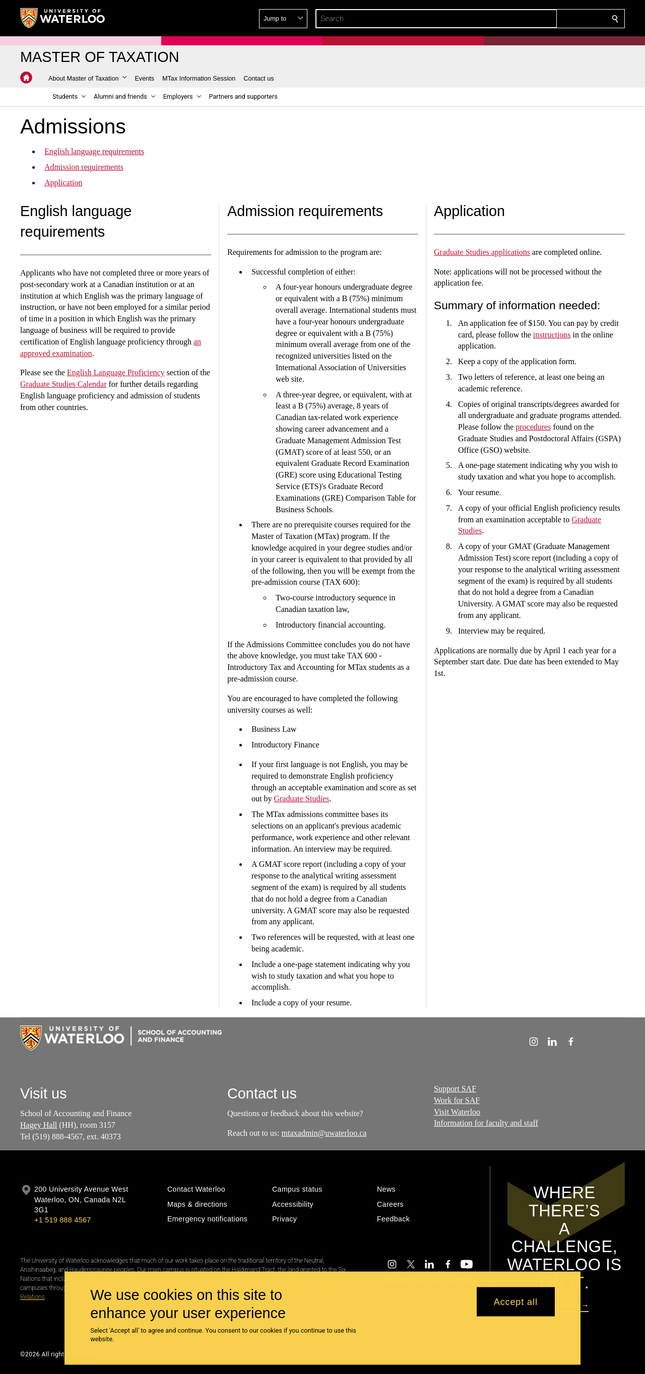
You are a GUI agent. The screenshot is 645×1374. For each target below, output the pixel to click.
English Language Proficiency (116, 373)
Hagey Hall (38, 1125)
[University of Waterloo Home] (63, 18)
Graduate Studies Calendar (63, 384)
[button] (542, 19)
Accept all (516, 1301)
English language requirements (94, 151)
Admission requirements (83, 167)
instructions (552, 334)
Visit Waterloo (457, 1112)
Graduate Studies (301, 799)
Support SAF (455, 1088)
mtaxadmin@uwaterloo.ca (323, 1133)
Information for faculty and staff (486, 1123)
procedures (533, 427)
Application (63, 182)
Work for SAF (457, 1100)
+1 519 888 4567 (62, 1220)
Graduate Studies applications (482, 252)
